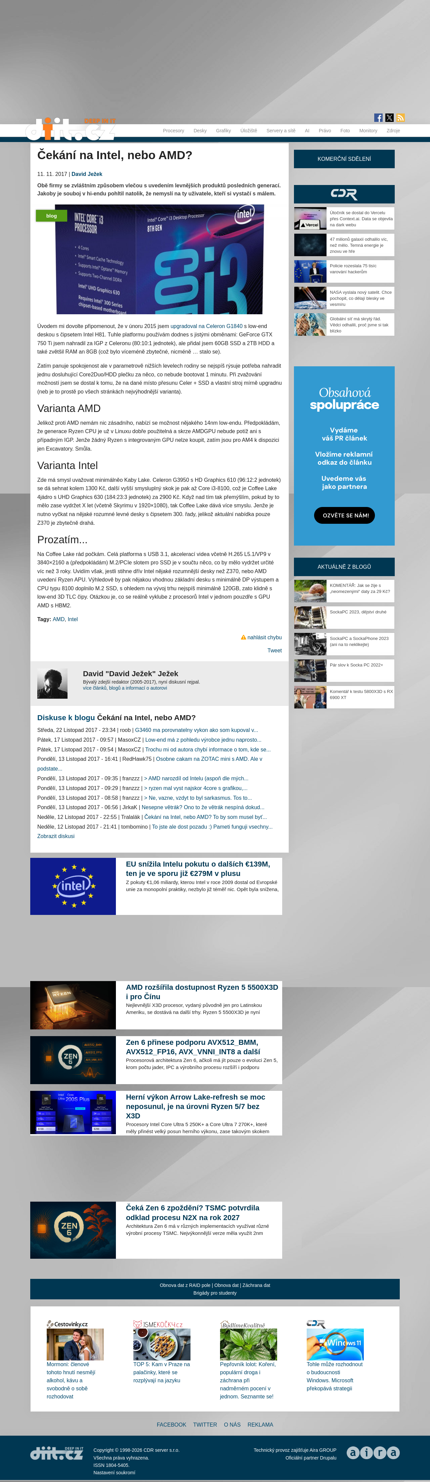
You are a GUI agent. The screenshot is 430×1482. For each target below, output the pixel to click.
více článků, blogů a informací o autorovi (125, 688)
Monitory (368, 130)
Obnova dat (226, 1285)
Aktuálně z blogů (344, 567)
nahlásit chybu (265, 637)
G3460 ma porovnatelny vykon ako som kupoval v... (196, 730)
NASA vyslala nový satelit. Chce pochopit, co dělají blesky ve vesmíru (361, 298)
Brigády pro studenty (215, 1293)
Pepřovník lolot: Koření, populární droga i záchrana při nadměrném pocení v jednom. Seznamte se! (248, 1380)
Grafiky (223, 130)
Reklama (260, 1425)
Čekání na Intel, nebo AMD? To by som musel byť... (205, 817)
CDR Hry (344, 194)
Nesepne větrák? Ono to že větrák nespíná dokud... (203, 807)
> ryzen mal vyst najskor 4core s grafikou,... (196, 788)
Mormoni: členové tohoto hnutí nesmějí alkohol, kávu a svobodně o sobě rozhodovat (71, 1380)
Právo (325, 130)
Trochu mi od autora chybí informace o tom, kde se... (208, 749)
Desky (200, 130)
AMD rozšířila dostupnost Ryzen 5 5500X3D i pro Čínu (202, 992)
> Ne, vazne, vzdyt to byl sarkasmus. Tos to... (198, 798)
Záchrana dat (256, 1285)
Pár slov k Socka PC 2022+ (356, 664)
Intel (73, 619)
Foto (345, 130)
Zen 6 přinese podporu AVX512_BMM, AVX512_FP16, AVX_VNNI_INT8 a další (193, 1047)
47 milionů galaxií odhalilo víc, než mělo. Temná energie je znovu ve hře (359, 245)
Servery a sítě (280, 130)
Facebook (171, 1425)
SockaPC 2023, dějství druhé (358, 611)
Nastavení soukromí (114, 1472)
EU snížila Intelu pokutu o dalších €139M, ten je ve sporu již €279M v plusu (198, 869)
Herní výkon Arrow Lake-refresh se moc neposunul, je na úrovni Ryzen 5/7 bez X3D (195, 1106)
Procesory (173, 130)
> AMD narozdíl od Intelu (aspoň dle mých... (196, 778)
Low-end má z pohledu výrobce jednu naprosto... (203, 740)
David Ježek (87, 174)
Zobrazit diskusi (56, 836)
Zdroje (393, 130)
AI (307, 130)
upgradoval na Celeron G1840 (207, 326)
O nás (232, 1425)
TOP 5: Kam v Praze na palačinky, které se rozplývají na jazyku (161, 1372)
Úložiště (249, 130)
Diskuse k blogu (66, 717)
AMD (59, 619)
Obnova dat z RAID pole (185, 1285)
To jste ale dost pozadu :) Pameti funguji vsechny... (212, 827)
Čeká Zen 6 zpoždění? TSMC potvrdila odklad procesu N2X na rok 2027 (192, 1212)
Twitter (205, 1425)
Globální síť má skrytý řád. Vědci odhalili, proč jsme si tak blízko (359, 324)
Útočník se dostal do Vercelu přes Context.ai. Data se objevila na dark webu (361, 218)
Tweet (274, 650)
